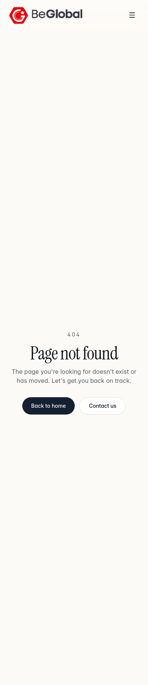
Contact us (102, 405)
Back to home (48, 405)
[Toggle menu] (132, 15)
